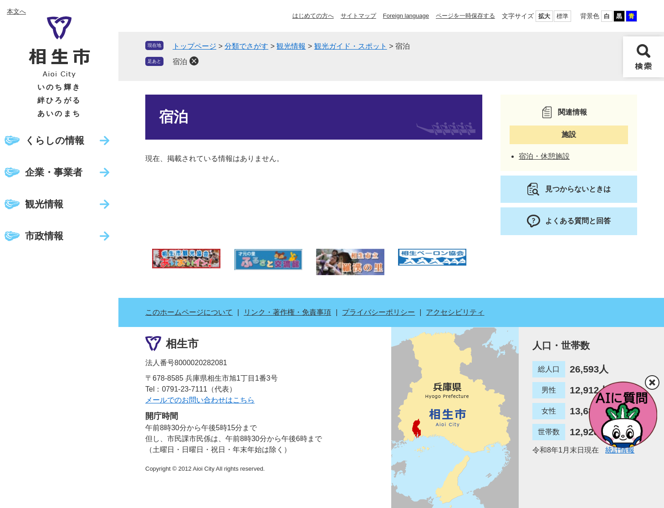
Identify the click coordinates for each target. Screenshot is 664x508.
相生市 (182, 343)
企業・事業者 (53, 172)
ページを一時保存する (465, 15)
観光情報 (44, 204)
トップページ (194, 46)
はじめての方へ (313, 15)
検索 (643, 56)
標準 (562, 16)
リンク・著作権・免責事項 (287, 312)
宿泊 (180, 61)
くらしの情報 (54, 140)
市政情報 (44, 236)
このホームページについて (189, 312)
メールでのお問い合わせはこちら (200, 400)
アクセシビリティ (455, 312)
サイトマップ (358, 15)
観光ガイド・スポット (350, 46)
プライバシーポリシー (378, 312)
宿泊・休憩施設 (544, 156)
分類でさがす (246, 46)
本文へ (16, 11)
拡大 (544, 16)
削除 (194, 60)
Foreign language (406, 15)
